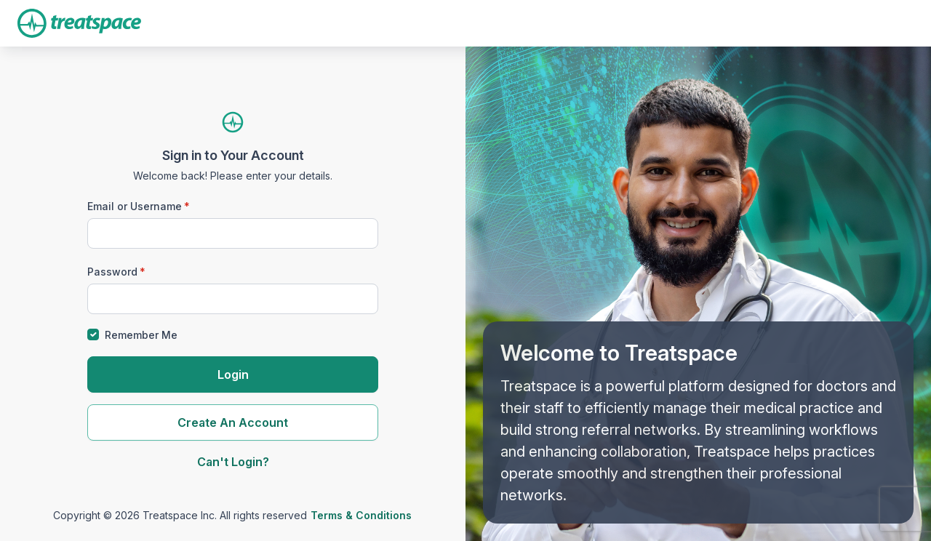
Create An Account (232, 422)
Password (112, 271)
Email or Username (134, 206)
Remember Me (141, 335)
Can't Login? (233, 461)
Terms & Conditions (361, 515)
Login (233, 374)
